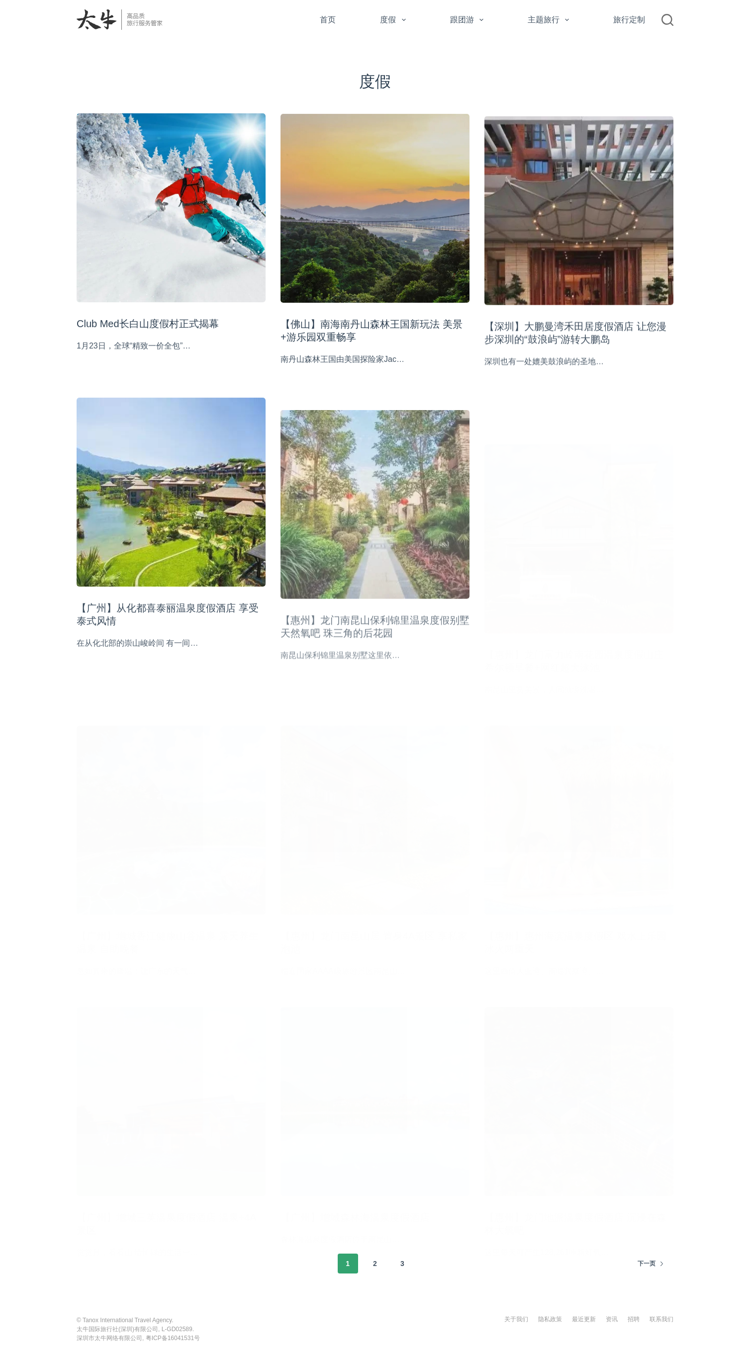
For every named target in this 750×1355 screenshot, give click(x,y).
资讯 (612, 1319)
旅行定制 (629, 19)
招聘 (634, 1319)
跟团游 (468, 20)
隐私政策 (550, 1319)
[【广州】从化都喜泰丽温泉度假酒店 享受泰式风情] (171, 501)
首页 (328, 19)
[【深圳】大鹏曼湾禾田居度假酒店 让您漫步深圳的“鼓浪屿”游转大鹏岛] (578, 219)
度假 (394, 20)
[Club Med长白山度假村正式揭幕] (171, 208)
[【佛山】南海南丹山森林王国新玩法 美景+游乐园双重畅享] (375, 210)
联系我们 (661, 1319)
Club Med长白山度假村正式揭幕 (148, 324)
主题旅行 (550, 20)
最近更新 (584, 1319)
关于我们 (516, 1319)
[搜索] (667, 20)
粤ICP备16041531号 (173, 1338)
